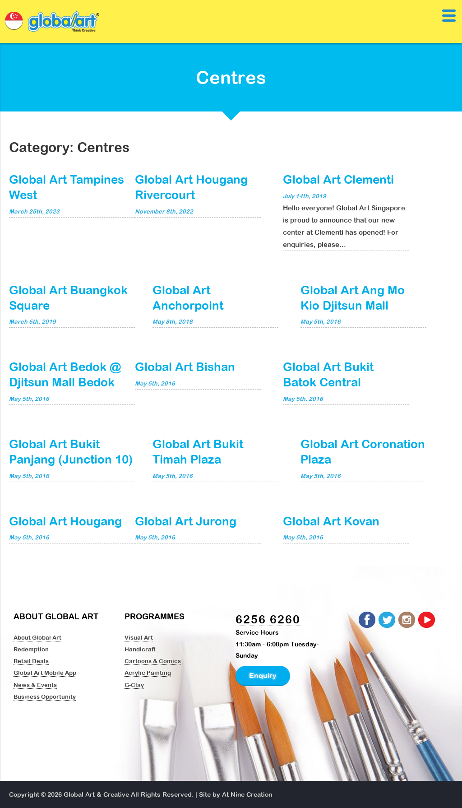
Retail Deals (31, 660)
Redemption (31, 649)
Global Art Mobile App (45, 672)
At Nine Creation (247, 794)
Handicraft (140, 649)
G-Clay (134, 684)
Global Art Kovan (331, 521)
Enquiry (263, 675)
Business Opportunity (45, 696)
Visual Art (139, 637)
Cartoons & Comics (153, 660)
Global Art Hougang (65, 521)
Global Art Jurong (185, 521)
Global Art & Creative (96, 794)
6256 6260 (268, 619)
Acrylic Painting (148, 672)
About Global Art (37, 637)
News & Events (35, 684)
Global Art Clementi (338, 179)
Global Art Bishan (185, 366)
